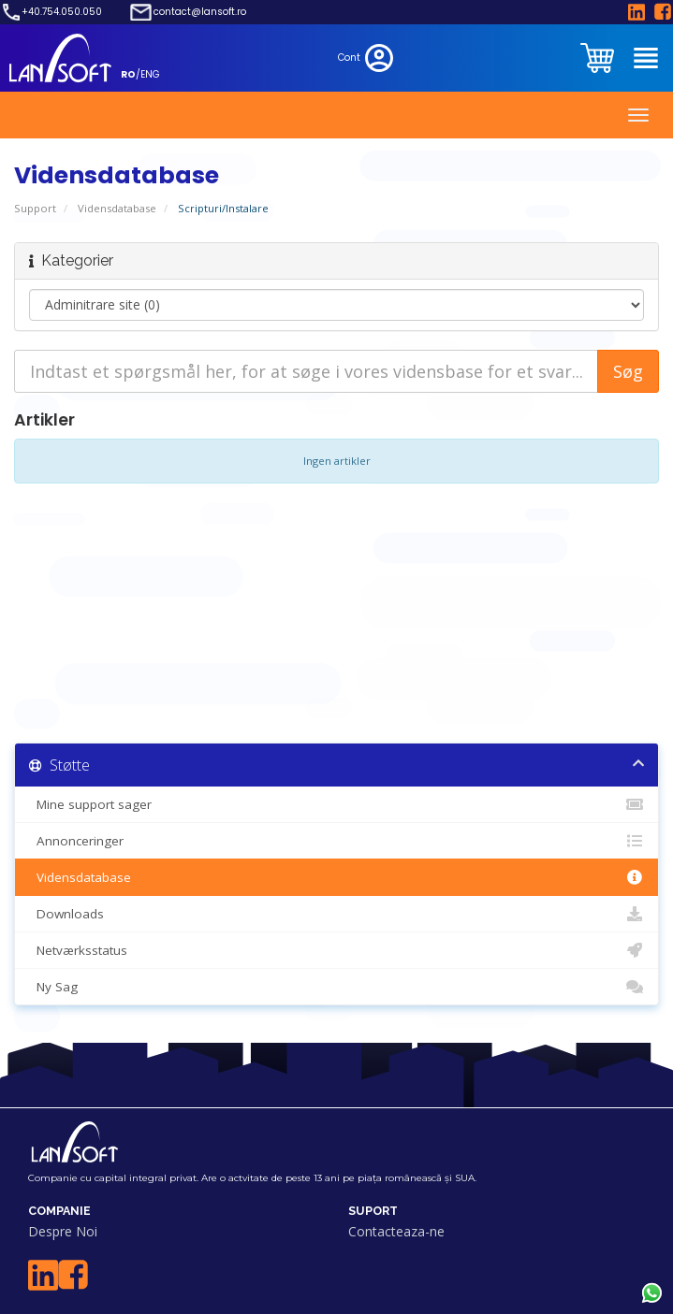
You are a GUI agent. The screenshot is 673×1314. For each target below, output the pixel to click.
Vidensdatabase (117, 208)
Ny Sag (336, 986)
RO (128, 74)
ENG (150, 74)
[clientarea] (599, 58)
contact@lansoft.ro (200, 12)
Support (35, 208)
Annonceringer (336, 841)
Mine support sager (336, 804)
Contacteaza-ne (396, 1231)
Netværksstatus (336, 950)
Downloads (336, 913)
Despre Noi (62, 1231)
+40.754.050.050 (62, 12)
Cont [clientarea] (367, 58)
